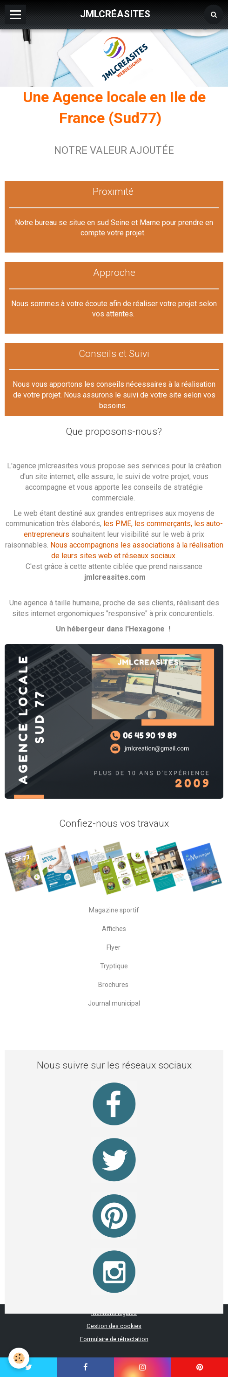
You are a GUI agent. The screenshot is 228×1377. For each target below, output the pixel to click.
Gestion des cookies (114, 1325)
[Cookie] (18, 1358)
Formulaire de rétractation (114, 1339)
